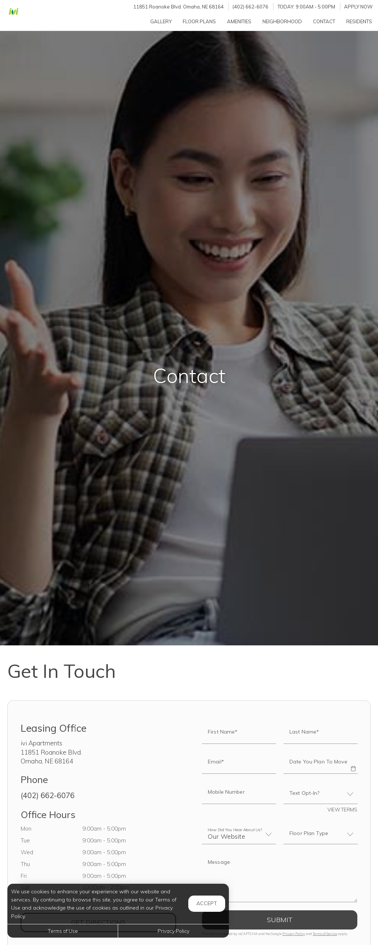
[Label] (279, 877)
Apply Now (358, 7)
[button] (352, 763)
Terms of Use (63, 931)
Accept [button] (206, 903)
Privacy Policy (293, 934)
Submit (279, 919)
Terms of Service (325, 934)
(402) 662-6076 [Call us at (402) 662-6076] (250, 7)
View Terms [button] (342, 810)
